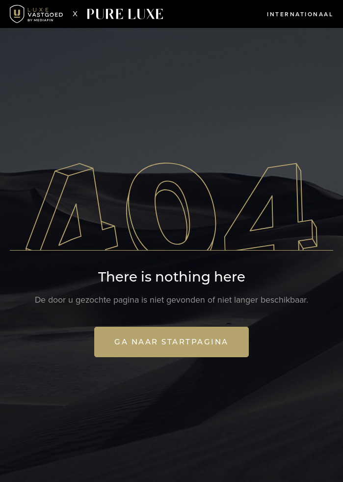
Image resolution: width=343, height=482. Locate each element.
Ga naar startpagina (171, 341)
